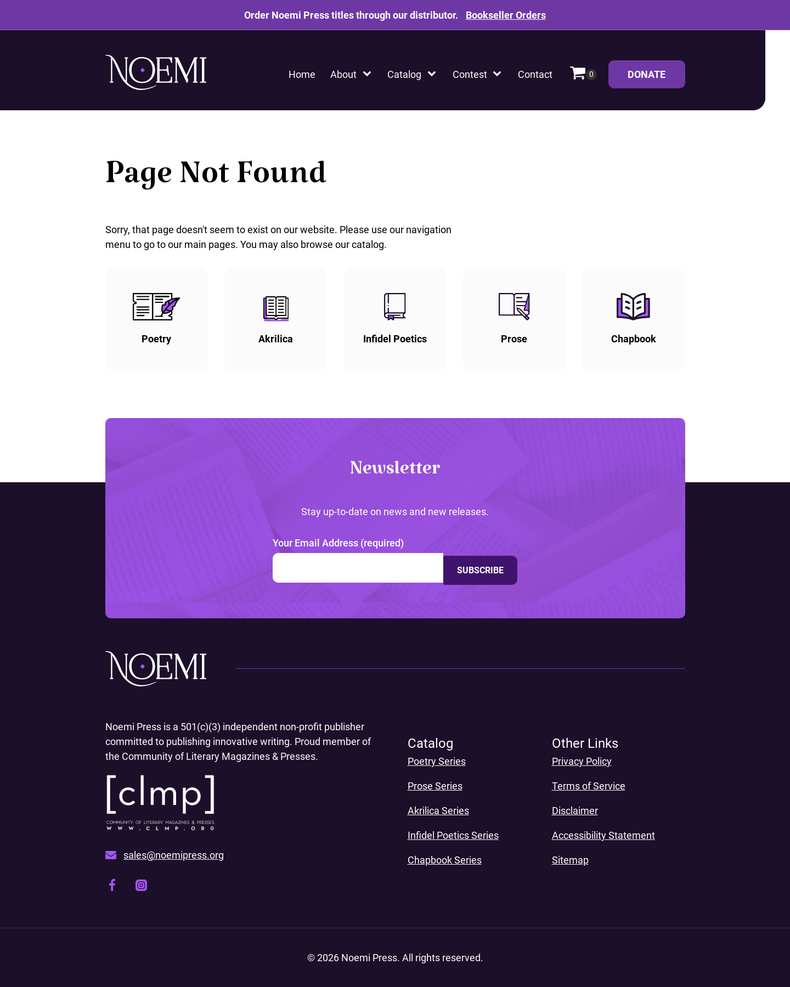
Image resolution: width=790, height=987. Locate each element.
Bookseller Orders (506, 15)
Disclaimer (575, 810)
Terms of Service (588, 786)
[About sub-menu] (369, 74)
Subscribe (480, 567)
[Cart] (583, 74)
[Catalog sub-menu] (434, 74)
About (343, 74)
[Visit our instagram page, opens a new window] (141, 887)
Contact (535, 74)
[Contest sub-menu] (499, 74)
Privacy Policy (582, 761)
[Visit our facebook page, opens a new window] (112, 887)
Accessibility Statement (603, 835)
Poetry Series (437, 761)
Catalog (404, 74)
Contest (470, 74)
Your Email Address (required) (338, 543)
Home (302, 74)
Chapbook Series (445, 860)
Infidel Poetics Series (453, 835)
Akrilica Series (438, 810)
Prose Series (435, 786)
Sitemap (570, 860)
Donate (656, 78)
